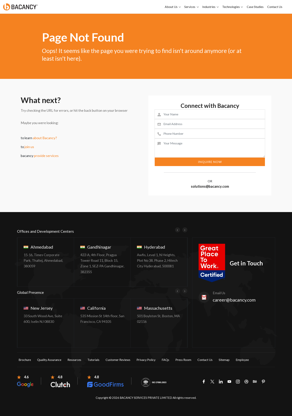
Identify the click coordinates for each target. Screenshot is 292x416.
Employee (242, 359)
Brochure (25, 359)
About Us (171, 7)
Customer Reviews (118, 359)
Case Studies (255, 7)
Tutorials (93, 359)
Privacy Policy (146, 359)
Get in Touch (246, 263)
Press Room (183, 359)
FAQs (165, 359)
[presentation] (177, 229)
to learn (39, 138)
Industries (208, 7)
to (27, 147)
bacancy (40, 155)
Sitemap (224, 359)
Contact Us (274, 7)
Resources (74, 359)
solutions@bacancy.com (210, 186)
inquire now (210, 162)
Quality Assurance (49, 359)
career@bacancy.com (234, 300)
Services (189, 7)
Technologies (231, 7)
